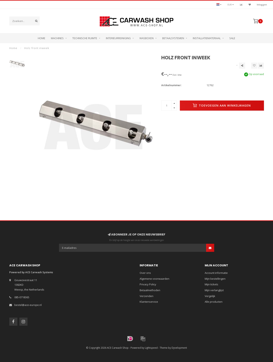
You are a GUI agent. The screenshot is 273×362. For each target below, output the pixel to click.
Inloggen (262, 4)
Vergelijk (210, 296)
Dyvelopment (179, 347)
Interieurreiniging (118, 38)
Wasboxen (146, 38)
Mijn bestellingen (215, 278)
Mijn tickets (211, 284)
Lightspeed (151, 347)
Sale (232, 38)
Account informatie (216, 273)
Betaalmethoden (150, 290)
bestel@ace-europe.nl (28, 305)
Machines (57, 38)
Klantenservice (149, 301)
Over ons (145, 273)
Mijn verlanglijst (214, 290)
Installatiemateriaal (207, 38)
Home (41, 38)
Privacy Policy (148, 284)
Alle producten (213, 301)
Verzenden (146, 296)
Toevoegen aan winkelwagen (222, 105)
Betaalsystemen (173, 38)
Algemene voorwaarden (154, 278)
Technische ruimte (84, 38)
